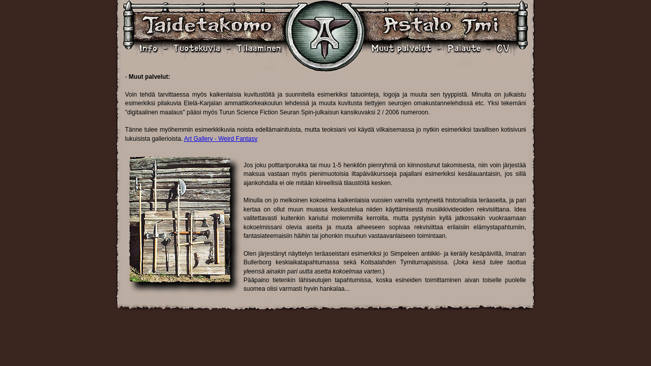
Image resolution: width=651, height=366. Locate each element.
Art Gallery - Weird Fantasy (220, 138)
